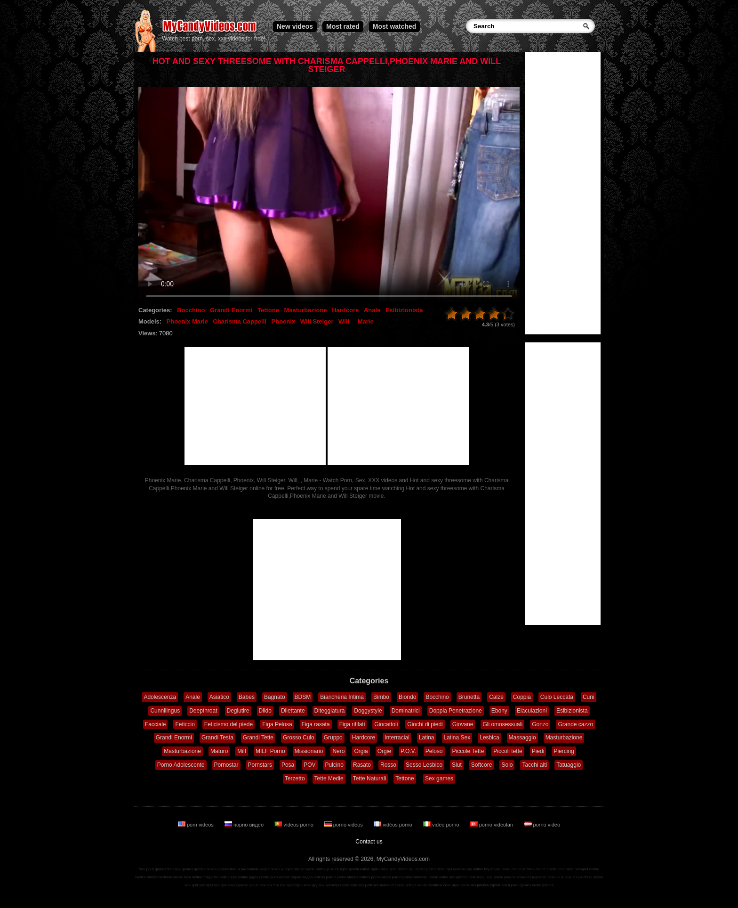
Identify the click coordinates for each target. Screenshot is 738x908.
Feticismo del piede (228, 724)
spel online (399, 869)
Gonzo (540, 724)
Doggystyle (368, 710)
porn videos (196, 824)
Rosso (388, 765)
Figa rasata (316, 724)
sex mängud (383, 885)
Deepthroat (203, 710)
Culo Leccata (556, 697)
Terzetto (295, 778)
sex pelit (365, 885)
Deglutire (238, 710)
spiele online (315, 869)
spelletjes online (559, 869)
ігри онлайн (456, 869)
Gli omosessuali (502, 724)
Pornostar (226, 765)
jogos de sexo (543, 877)
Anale (372, 310)
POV (309, 765)
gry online (475, 869)
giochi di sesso (590, 877)
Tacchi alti (534, 765)
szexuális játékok (475, 885)
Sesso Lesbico (424, 765)
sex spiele (495, 877)
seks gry (311, 885)
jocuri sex (257, 885)
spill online (379, 869)
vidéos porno (394, 824)
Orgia (361, 751)
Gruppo (333, 737)
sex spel (206, 885)
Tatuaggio (568, 765)
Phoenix (284, 321)
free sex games (180, 869)
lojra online (193, 877)
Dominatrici (406, 710)
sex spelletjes (291, 885)
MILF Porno (270, 751)
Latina (426, 737)
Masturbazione (305, 310)
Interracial (397, 737)
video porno (442, 824)
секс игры (476, 877)
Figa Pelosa (277, 724)
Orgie (384, 751)
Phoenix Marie (187, 321)
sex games (458, 877)
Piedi (538, 751)
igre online (239, 877)
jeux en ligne (337, 869)
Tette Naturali (369, 778)
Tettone (268, 310)
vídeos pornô (325, 877)
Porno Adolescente (181, 765)
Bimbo (381, 697)
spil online (417, 869)
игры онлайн (248, 869)
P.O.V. (408, 751)
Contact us (368, 841)
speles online (146, 877)
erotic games (543, 885)
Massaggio (522, 737)
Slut (457, 765)
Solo (507, 765)
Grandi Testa (217, 737)
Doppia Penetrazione (455, 710)
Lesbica (489, 737)
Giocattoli (386, 724)
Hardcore (345, 310)
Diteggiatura (329, 710)
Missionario (309, 751)
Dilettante (293, 710)
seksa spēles (406, 885)
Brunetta (469, 697)
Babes (247, 697)
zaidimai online (170, 877)
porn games (521, 885)
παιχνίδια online (216, 877)
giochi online (359, 869)
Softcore (481, 765)
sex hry (272, 885)
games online (205, 869)
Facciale (155, 724)
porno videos (344, 824)
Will (343, 321)
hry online (492, 869)
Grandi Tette (258, 737)
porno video (542, 824)
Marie (366, 321)
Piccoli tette (507, 751)
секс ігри (349, 885)
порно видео (245, 824)
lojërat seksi (500, 885)
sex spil (220, 885)
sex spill (191, 885)
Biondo (407, 697)
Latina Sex (457, 737)
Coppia (522, 697)
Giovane (462, 724)
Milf (241, 751)
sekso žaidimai (429, 885)
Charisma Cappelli (239, 321)
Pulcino (334, 765)
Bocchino (191, 310)
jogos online (270, 869)
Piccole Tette (468, 751)
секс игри (451, 885)
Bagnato (274, 697)
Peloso (434, 751)
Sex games (439, 778)
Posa (287, 765)
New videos (295, 26)
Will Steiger (317, 321)
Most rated (343, 26)
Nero (338, 751)
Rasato (362, 765)
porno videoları (492, 824)
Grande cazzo (575, 724)
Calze (496, 697)
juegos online (292, 869)
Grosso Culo (298, 737)
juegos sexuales (517, 877)
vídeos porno (294, 824)
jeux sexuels (567, 877)
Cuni (588, 697)
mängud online (587, 869)
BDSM (303, 697)
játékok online (533, 869)
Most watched (395, 26)
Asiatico (219, 697)
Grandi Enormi (231, 310)
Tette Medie (329, 778)
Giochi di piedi (424, 724)
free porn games (152, 869)
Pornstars (260, 765)
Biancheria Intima (342, 697)
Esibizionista (404, 310)
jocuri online (511, 869)
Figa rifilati (352, 724)
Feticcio (184, 724)
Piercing (564, 751)
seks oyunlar (238, 885)
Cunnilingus (165, 710)
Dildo (265, 710)
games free (226, 869)
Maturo (219, 751)
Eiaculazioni (532, 710)
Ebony (499, 710)
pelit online (435, 869)
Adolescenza (160, 697)
